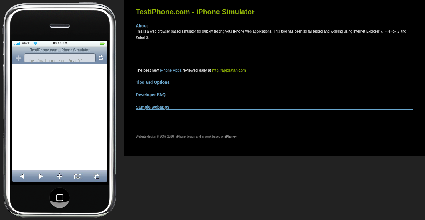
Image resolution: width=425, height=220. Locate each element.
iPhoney (231, 136)
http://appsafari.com (229, 70)
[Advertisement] (205, 54)
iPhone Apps (171, 70)
